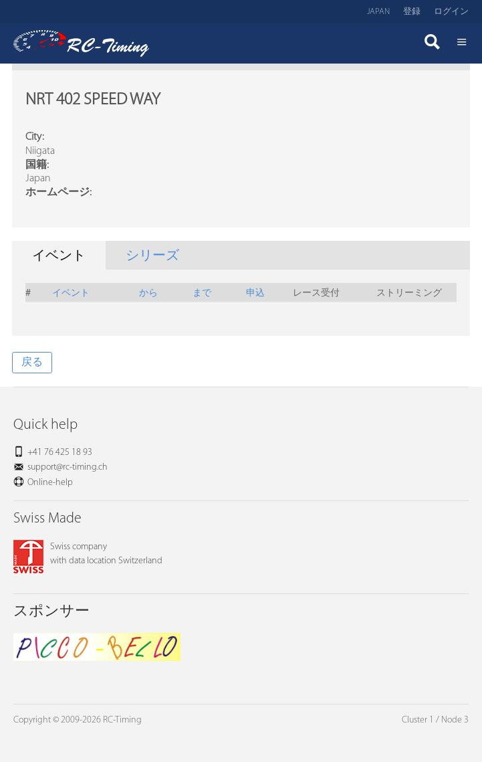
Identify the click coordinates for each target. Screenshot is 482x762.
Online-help (50, 483)
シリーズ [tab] (152, 256)
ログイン (451, 11)
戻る (32, 362)
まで (202, 292)
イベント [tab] (59, 256)
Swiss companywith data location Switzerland (87, 554)
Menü (462, 43)
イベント (71, 292)
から (148, 292)
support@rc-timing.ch (67, 467)
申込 (255, 292)
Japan (378, 11)
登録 (411, 11)
